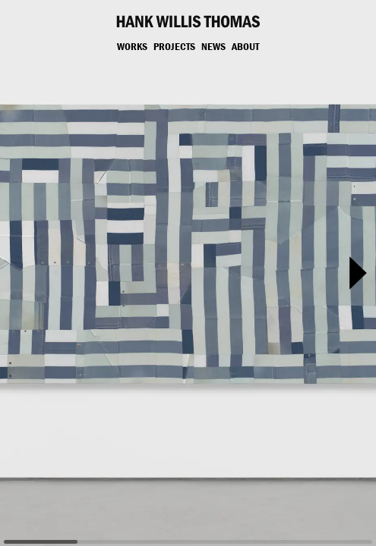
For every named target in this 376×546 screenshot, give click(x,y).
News (213, 46)
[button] (358, 273)
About (245, 46)
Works (132, 46)
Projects (174, 46)
